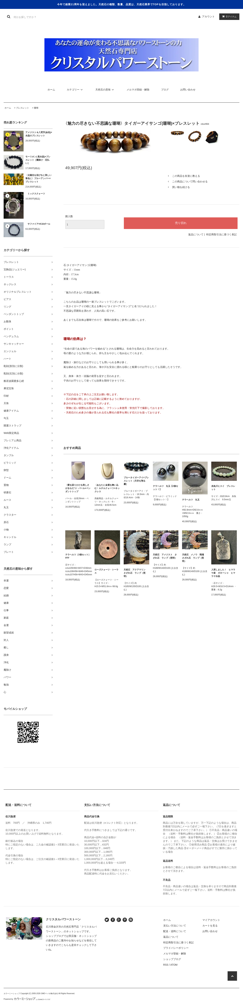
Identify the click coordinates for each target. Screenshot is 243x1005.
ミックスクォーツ (35, 193)
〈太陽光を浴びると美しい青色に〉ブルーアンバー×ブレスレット (38, 178)
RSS (165, 964)
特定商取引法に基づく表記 (221, 234)
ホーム (51, 89)
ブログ (165, 89)
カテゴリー (75, 89)
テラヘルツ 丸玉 (190, 499)
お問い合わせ (187, 89)
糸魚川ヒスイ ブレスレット (223, 488)
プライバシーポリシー (176, 947)
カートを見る (210, 925)
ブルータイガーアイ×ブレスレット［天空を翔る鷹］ (136, 480)
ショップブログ (172, 959)
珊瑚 (36, 108)
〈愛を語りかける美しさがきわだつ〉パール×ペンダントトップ (77, 488)
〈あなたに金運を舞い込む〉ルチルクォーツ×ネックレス (107, 488)
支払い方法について (174, 925)
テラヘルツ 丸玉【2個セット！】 (165, 488)
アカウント (208, 16)
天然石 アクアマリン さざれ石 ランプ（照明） (136, 572)
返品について (195, 234)
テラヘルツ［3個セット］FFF (77, 556)
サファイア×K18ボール (37, 224)
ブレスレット (22, 108)
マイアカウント (211, 920)
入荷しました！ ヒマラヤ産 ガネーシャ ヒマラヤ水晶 (223, 572)
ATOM (173, 964)
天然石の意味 (105, 89)
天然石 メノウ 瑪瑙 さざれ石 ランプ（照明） (194, 557)
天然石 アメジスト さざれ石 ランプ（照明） (165, 556)
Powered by (27, 999)
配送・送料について (174, 931)
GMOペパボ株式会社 (49, 993)
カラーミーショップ (12, 993)
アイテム (228, 16)
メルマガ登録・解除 (138, 89)
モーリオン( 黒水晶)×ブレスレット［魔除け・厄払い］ (37, 159)
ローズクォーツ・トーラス (106, 571)
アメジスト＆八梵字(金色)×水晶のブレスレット (38, 134)
